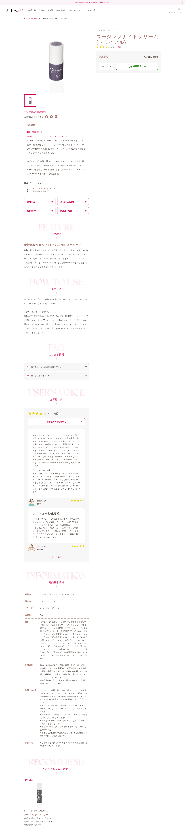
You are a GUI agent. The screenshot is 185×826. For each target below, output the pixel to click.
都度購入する (139, 66)
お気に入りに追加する (35, 111)
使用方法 (31, 201)
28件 (118, 47)
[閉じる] (181, 2)
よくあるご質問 (67, 201)
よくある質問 (91, 10)
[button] (30, 100)
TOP (25, 18)
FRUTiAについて (76, 10)
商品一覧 (32, 10)
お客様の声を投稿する (56, 421)
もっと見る (56, 557)
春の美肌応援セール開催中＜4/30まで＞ (92, 2)
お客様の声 (61, 10)
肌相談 (50, 10)
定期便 (42, 10)
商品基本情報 (66, 210)
